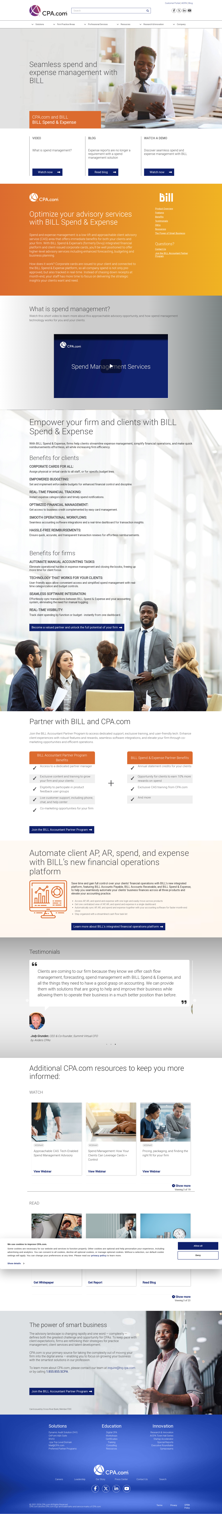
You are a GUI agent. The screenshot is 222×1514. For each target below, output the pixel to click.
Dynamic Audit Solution (60, 1432)
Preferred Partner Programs (63, 1448)
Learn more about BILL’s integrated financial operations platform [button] (116, 926)
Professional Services (98, 24)
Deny (198, 1500)
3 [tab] (115, 1044)
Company (181, 24)
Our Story (100, 1479)
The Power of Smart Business (170, 233)
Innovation (163, 1426)
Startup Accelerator (163, 1439)
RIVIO (52, 1439)
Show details (14, 1508)
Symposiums (166, 1448)
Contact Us (160, 249)
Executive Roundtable (162, 1445)
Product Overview (164, 208)
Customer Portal (172, 3)
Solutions (40, 24)
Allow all (198, 1491)
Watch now (45, 172)
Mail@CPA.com (56, 1445)
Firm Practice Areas (66, 24)
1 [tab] (106, 1044)
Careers (59, 1479)
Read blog (101, 172)
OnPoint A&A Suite (58, 1435)
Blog (190, 3)
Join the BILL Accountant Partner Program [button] (60, 829)
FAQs (158, 225)
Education (111, 1426)
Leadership (79, 1479)
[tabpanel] (111, 1000)
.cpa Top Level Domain (60, 1442)
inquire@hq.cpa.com (121, 1368)
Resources (125, 24)
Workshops (111, 1435)
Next (194, 1000)
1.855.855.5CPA (57, 1371)
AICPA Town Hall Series (161, 1435)
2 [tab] (111, 1044)
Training (111, 1442)
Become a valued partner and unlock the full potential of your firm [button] (75, 627)
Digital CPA (111, 1432)
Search (162, 1479)
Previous (27, 1000)
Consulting (111, 1445)
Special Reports (165, 1442)
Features (159, 212)
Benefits (159, 216)
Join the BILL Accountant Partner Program (171, 255)
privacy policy (99, 1500)
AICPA (184, 3)
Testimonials (161, 221)
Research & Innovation (154, 24)
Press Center (121, 1479)
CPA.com (111, 1470)
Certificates (111, 1439)
